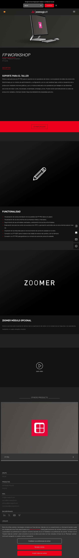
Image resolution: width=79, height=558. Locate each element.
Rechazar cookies (39, 547)
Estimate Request (40, 126)
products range (14, 59)
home (4, 59)
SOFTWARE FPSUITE (8, 485)
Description (6, 67)
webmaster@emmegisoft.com (10, 506)
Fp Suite (5, 61)
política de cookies (35, 529)
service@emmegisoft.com (9, 500)
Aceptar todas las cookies (39, 553)
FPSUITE (4, 488)
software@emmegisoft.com (10, 503)
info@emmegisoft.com (8, 497)
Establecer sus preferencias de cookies (39, 541)
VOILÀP (4, 476)
